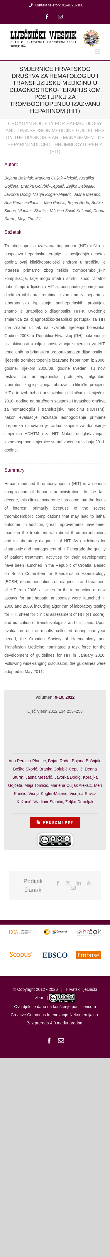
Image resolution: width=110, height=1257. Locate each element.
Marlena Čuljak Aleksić (71, 785)
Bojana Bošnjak (86, 761)
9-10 (59, 697)
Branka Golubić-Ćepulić (60, 769)
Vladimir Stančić (48, 801)
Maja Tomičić (36, 785)
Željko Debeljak (79, 801)
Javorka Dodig (67, 777)
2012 (70, 697)
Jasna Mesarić (39, 777)
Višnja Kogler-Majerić (47, 793)
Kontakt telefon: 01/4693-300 (55, 5)
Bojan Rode (59, 761)
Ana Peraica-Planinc (27, 761)
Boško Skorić (25, 769)
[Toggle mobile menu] (98, 51)
